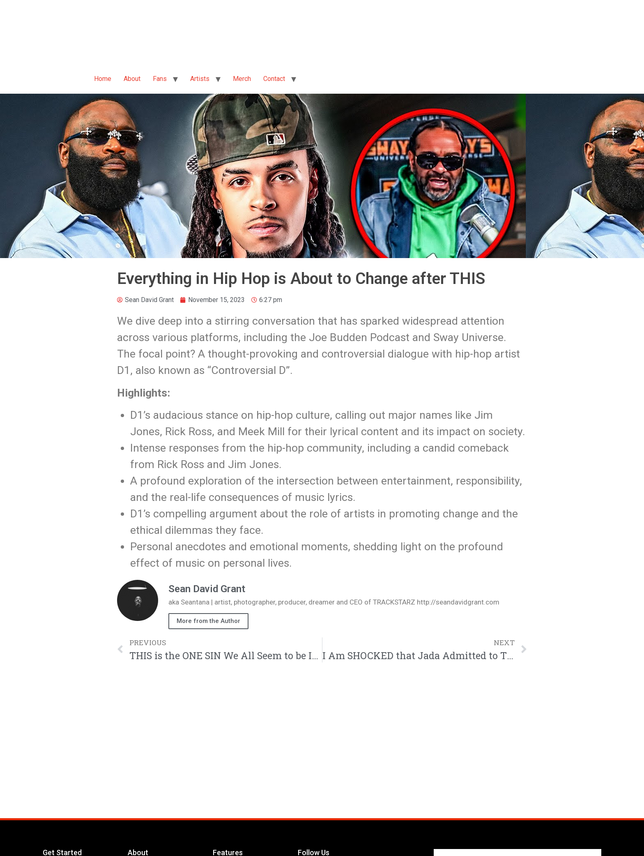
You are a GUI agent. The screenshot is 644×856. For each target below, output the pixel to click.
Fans (160, 79)
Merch (242, 79)
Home (102, 79)
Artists (199, 79)
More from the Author (208, 621)
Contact (274, 79)
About (132, 79)
